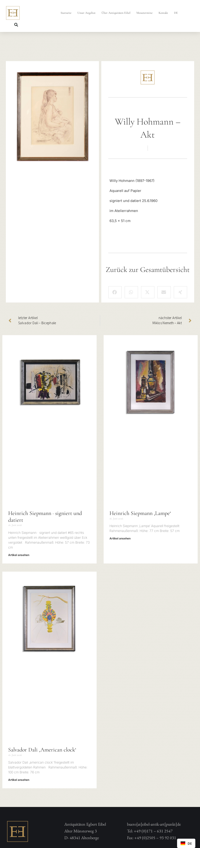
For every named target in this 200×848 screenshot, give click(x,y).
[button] (16, 24)
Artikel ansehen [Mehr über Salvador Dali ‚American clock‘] (18, 780)
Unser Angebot (86, 13)
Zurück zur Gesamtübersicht (148, 269)
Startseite (66, 13)
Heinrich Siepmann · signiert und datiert (45, 516)
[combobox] (186, 843)
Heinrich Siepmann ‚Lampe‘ (140, 513)
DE (176, 13)
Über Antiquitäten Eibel (116, 13)
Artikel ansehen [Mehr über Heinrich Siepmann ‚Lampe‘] (120, 538)
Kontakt (163, 13)
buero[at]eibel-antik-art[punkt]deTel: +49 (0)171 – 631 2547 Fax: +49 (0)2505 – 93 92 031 (154, 830)
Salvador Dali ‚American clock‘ (42, 749)
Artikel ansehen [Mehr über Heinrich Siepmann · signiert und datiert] (18, 555)
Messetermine (144, 13)
